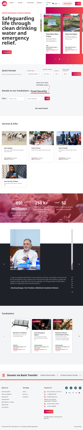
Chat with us (48, 411)
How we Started (6, 391)
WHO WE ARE (6, 52)
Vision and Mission (7, 394)
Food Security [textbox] (39, 91)
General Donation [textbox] (33, 74)
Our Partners (5, 407)
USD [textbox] (56, 74)
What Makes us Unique (8, 402)
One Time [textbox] (46, 74)
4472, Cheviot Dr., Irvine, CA (54, 391)
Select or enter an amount (66, 70)
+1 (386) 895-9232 (51, 394)
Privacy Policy (77, 426)
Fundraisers (30, 3)
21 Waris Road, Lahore (53, 403)
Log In (78, 3)
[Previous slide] (55, 59)
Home (24, 391)
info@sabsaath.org (52, 397)
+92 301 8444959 (51, 406)
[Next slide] (68, 59)
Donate (20, 3)
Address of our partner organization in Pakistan (50, 400)
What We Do (5, 397)
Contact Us (48, 388)
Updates (39, 3)
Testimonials (5, 404)
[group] (20, 336)
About (11, 3)
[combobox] (56, 3)
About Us (5, 388)
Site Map (26, 388)
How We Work (5, 399)
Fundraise (25, 397)
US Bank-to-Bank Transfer (70, 375)
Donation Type (31, 70)
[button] (58, 59)
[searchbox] (14, 99)
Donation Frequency (47, 70)
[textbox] (54, 4)
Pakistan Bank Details (49, 375)
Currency (56, 70)
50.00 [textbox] (65, 74)
